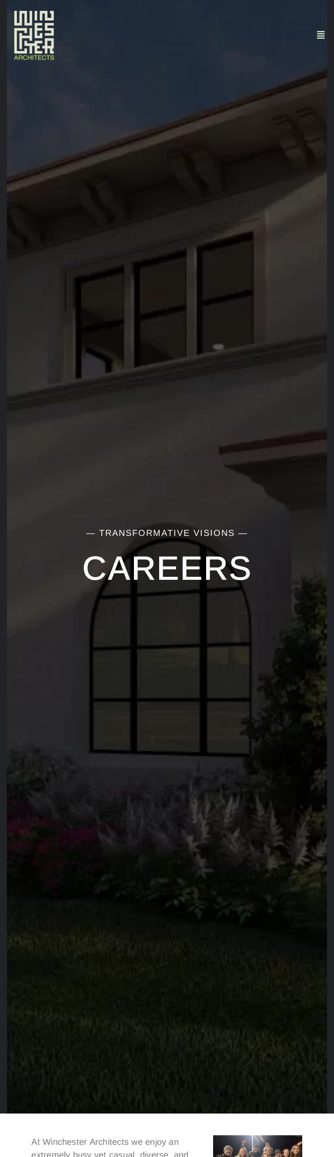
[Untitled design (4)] (34, 14)
